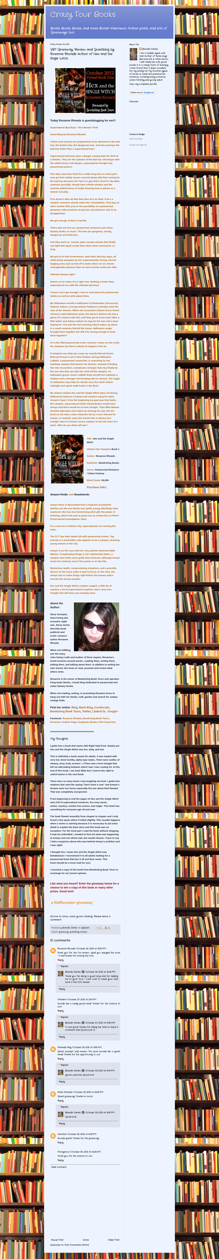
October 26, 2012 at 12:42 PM (100, 971)
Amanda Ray (64, 1047)
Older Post (113, 1239)
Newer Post (57, 1239)
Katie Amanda (65, 1092)
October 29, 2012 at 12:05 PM (88, 1092)
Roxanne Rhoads (66, 948)
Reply (60, 960)
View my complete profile (143, 84)
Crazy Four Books (83, 14)
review (83, 932)
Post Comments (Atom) (76, 1245)
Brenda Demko (73, 971)
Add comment (58, 1167)
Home (86, 1239)
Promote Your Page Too (138, 145)
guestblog (74, 932)
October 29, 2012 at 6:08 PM (81, 1134)
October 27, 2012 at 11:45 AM (100, 1022)
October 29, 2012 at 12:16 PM (100, 1112)
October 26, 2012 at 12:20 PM (91, 948)
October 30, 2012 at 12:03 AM (86, 1151)
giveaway (63, 932)
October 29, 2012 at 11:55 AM (87, 1047)
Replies (64, 966)
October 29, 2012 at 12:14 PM (100, 1070)
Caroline (61, 1134)
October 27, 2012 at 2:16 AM (81, 999)
